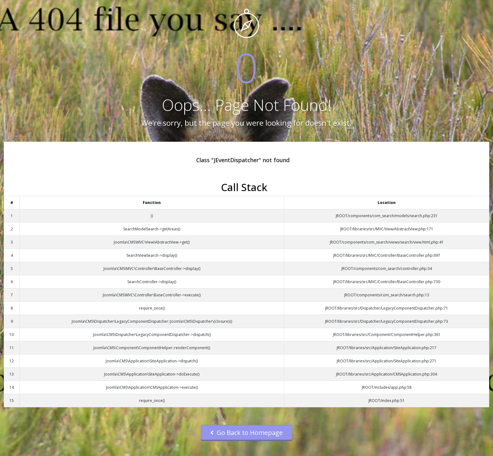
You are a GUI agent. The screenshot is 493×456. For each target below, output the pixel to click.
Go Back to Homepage (246, 432)
